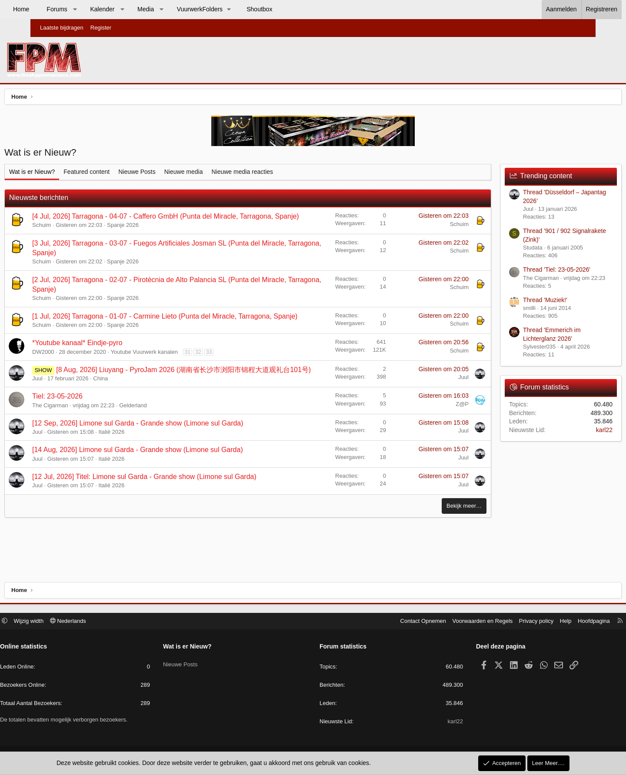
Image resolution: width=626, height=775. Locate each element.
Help (531, 622)
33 (241, 373)
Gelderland (166, 436)
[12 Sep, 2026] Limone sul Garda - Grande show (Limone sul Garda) (170, 454)
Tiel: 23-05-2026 (90, 427)
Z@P (429, 435)
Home (51, 9)
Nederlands (103, 622)
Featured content (119, 173)
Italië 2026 (144, 463)
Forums (87, 9)
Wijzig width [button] (64, 622)
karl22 (571, 432)
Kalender (132, 9)
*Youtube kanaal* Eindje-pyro (110, 364)
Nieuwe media (216, 173)
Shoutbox (290, 9)
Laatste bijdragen (61, 27)
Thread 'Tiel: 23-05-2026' (524, 271)
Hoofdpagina (559, 622)
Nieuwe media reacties (275, 173)
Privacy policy (501, 622)
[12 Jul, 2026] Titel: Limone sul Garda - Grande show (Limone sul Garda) (177, 508)
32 (230, 373)
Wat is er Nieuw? (64, 173)
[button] (105, 9)
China (133, 409)
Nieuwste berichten (71, 199)
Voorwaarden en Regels (448, 622)
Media (176, 9)
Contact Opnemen (389, 622)
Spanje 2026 (155, 237)
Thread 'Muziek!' (512, 302)
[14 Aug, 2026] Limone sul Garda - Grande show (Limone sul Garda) (170, 481)
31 (220, 373)
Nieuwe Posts (169, 173)
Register (100, 27)
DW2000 (76, 373)
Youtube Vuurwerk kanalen (176, 373)
